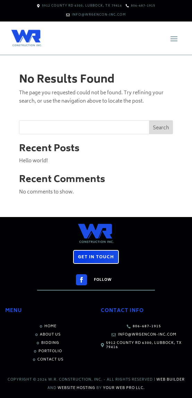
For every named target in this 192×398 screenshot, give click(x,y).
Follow (103, 280)
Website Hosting (76, 388)
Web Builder (170, 380)
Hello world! (33, 161)
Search (161, 128)
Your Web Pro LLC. (124, 388)
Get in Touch (96, 257)
